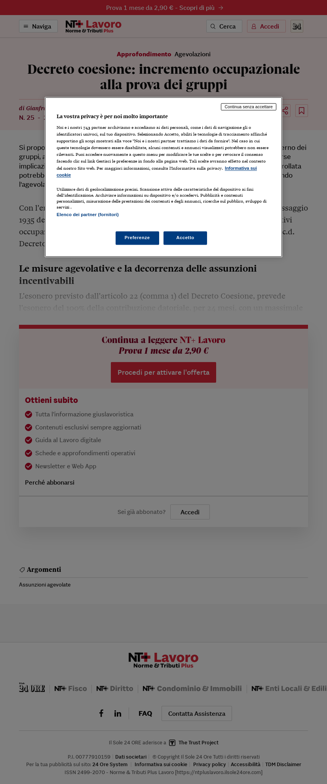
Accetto (185, 237)
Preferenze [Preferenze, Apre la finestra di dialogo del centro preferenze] (137, 237)
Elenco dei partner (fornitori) (88, 214)
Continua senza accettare (248, 106)
